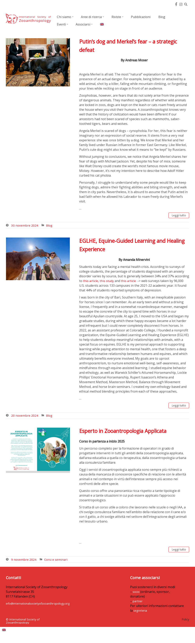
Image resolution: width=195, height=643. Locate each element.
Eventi (61, 24)
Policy (185, 624)
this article (129, 281)
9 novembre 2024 (24, 561)
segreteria (100, 615)
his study (107, 281)
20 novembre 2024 (24, 416)
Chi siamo (64, 17)
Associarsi (83, 24)
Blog (161, 17)
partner (98, 606)
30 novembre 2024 (24, 226)
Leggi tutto (178, 215)
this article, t (92, 281)
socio (96, 596)
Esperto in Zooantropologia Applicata (127, 431)
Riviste (116, 17)
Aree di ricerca (91, 17)
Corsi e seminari (56, 561)
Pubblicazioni (141, 17)
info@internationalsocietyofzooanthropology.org (42, 605)
